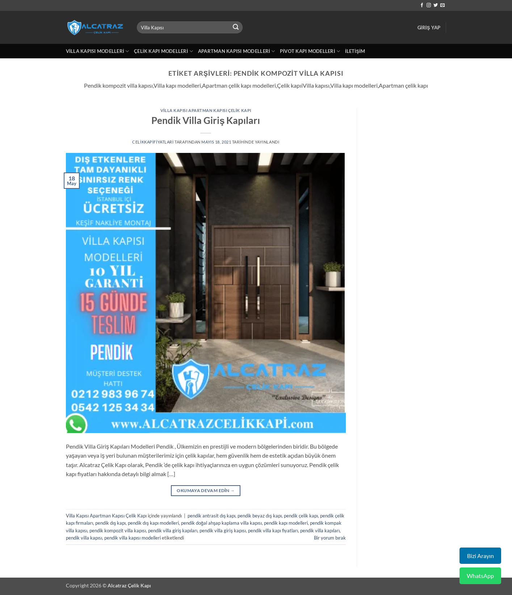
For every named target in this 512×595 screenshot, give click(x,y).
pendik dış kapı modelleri (153, 523)
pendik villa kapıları (320, 530)
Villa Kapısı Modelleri (97, 51)
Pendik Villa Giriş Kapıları (205, 120)
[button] (429, 27)
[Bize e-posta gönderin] (442, 5)
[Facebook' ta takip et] (422, 5)
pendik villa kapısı (84, 538)
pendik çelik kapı (301, 516)
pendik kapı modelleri (286, 523)
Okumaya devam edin (206, 490)
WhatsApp (480, 575)
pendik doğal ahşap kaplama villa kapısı (221, 523)
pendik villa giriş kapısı (222, 530)
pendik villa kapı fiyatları (273, 530)
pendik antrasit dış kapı (211, 516)
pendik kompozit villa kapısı (117, 530)
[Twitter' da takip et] (435, 5)
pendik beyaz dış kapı (259, 516)
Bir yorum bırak (330, 538)
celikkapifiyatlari (153, 142)
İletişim (355, 51)
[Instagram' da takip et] (429, 5)
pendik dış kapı (110, 523)
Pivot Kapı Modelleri (310, 51)
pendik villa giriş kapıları (172, 530)
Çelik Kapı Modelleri (163, 51)
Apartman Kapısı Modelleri (236, 51)
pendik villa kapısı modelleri (132, 538)
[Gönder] (236, 27)
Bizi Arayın (480, 555)
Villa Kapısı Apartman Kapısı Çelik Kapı (205, 110)
